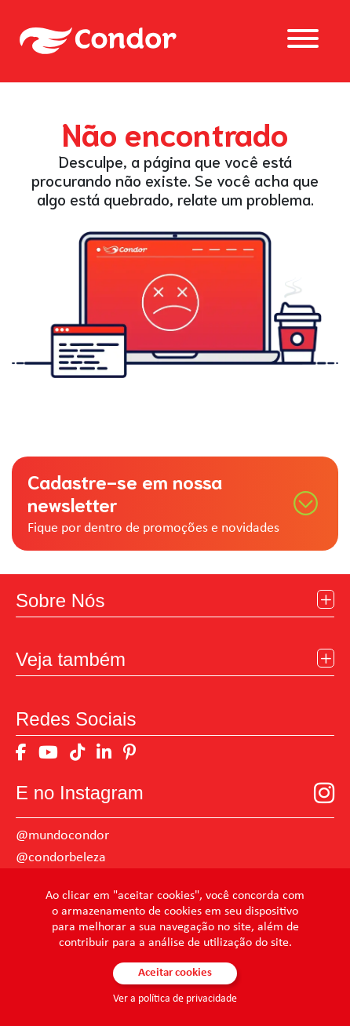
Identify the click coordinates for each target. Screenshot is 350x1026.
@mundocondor (62, 835)
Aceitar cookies (175, 973)
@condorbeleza (61, 857)
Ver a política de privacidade (175, 999)
